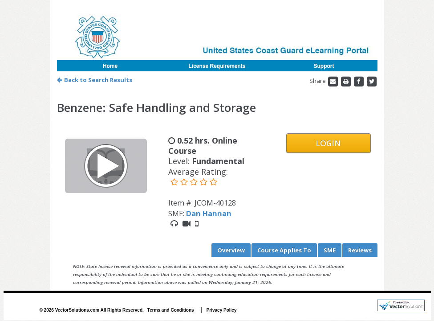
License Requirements (216, 66)
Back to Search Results (94, 80)
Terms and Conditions (170, 310)
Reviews (360, 250)
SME (330, 250)
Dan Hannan (208, 213)
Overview (231, 250)
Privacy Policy (222, 310)
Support (324, 66)
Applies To (284, 250)
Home (110, 66)
